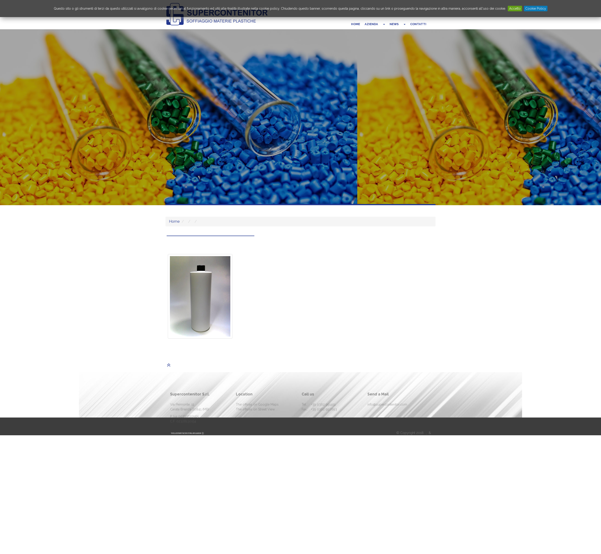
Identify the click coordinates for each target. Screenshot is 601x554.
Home (355, 24)
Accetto (515, 8)
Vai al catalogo (200, 127)
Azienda (371, 24)
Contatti (418, 24)
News (394, 24)
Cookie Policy (535, 8)
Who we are (273, 127)
